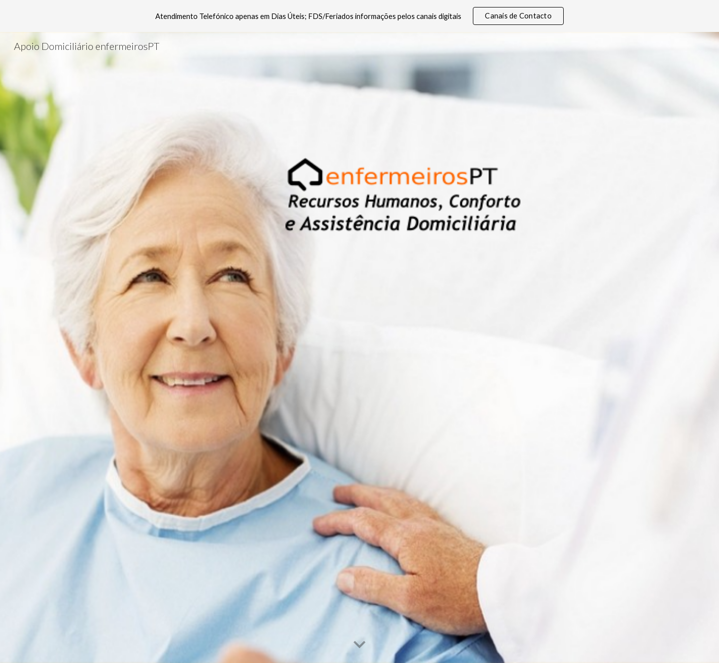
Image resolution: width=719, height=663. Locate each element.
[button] (359, 645)
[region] (359, 16)
